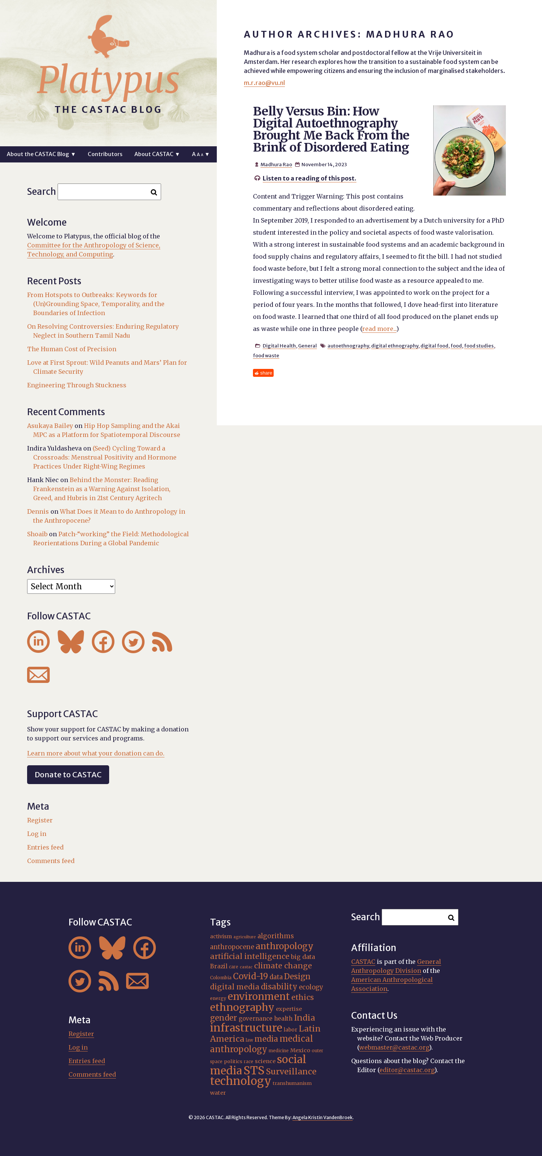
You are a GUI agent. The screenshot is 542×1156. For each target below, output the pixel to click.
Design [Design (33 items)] (297, 977)
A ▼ (201, 154)
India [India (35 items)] (304, 1018)
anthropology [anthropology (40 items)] (285, 946)
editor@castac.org (406, 1070)
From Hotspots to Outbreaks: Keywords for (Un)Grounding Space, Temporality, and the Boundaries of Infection (95, 304)
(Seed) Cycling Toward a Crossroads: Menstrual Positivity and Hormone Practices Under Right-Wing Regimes (105, 457)
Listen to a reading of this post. (309, 178)
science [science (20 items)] (265, 1061)
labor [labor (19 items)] (290, 1029)
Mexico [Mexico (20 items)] (300, 1050)
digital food (434, 346)
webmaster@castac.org (394, 1047)
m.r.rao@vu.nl (264, 82)
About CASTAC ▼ (157, 154)
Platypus (108, 80)
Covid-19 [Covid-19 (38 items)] (250, 976)
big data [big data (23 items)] (303, 956)
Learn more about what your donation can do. (95, 753)
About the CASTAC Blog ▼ (41, 154)
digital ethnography (394, 346)
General (307, 346)
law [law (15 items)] (249, 1040)
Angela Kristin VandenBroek (322, 1117)
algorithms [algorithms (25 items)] (275, 936)
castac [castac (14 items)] (246, 967)
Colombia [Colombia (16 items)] (220, 977)
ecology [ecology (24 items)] (311, 987)
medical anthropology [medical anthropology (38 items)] (261, 1043)
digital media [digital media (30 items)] (234, 986)
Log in (36, 833)
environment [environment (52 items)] (259, 997)
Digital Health (279, 346)
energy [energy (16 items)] (218, 998)
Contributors (105, 154)
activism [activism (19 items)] (221, 936)
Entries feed (45, 847)
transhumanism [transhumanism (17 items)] (292, 1083)
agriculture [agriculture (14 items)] (244, 937)
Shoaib (37, 534)
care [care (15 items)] (233, 966)
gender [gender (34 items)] (223, 1018)
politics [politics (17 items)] (233, 1061)
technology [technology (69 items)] (240, 1081)
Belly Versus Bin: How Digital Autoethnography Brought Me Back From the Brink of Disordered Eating (331, 129)
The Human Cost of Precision (71, 349)
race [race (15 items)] (248, 1061)
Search (41, 191)
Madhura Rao (276, 164)
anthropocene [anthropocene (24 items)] (232, 947)
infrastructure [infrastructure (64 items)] (246, 1028)
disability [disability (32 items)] (279, 986)
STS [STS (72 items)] (254, 1070)
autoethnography (348, 346)
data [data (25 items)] (276, 977)
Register (40, 820)
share (266, 373)
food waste (266, 355)
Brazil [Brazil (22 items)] (218, 966)
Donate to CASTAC (68, 774)
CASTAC (363, 961)
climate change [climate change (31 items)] (283, 965)
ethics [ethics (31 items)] (302, 997)
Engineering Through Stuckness (76, 385)
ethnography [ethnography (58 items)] (242, 1007)
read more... (379, 328)
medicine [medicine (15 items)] (279, 1050)
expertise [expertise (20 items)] (289, 1009)
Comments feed (51, 861)
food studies (479, 346)
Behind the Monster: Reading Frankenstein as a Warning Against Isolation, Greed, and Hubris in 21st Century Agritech (102, 489)
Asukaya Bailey (50, 425)
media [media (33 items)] (266, 1039)
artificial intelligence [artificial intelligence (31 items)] (249, 956)
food (456, 346)
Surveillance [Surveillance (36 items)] (291, 1071)
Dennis (38, 511)
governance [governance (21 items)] (256, 1018)
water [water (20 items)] (218, 1092)
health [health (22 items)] (283, 1018)
